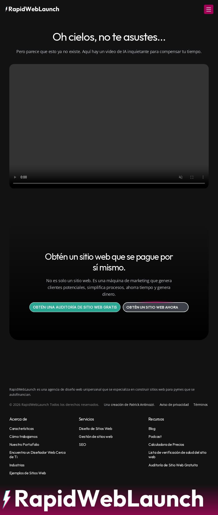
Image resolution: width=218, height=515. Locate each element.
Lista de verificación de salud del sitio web (177, 454)
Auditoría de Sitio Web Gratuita (173, 465)
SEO (82, 444)
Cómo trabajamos (23, 436)
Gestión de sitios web (96, 436)
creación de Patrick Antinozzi (132, 404)
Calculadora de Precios (166, 444)
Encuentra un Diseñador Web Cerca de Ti (37, 454)
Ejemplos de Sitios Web (27, 473)
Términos (200, 404)
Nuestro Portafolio (24, 444)
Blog (151, 428)
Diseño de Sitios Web (95, 428)
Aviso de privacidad (174, 404)
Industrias (17, 465)
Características (21, 428)
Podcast (155, 436)
